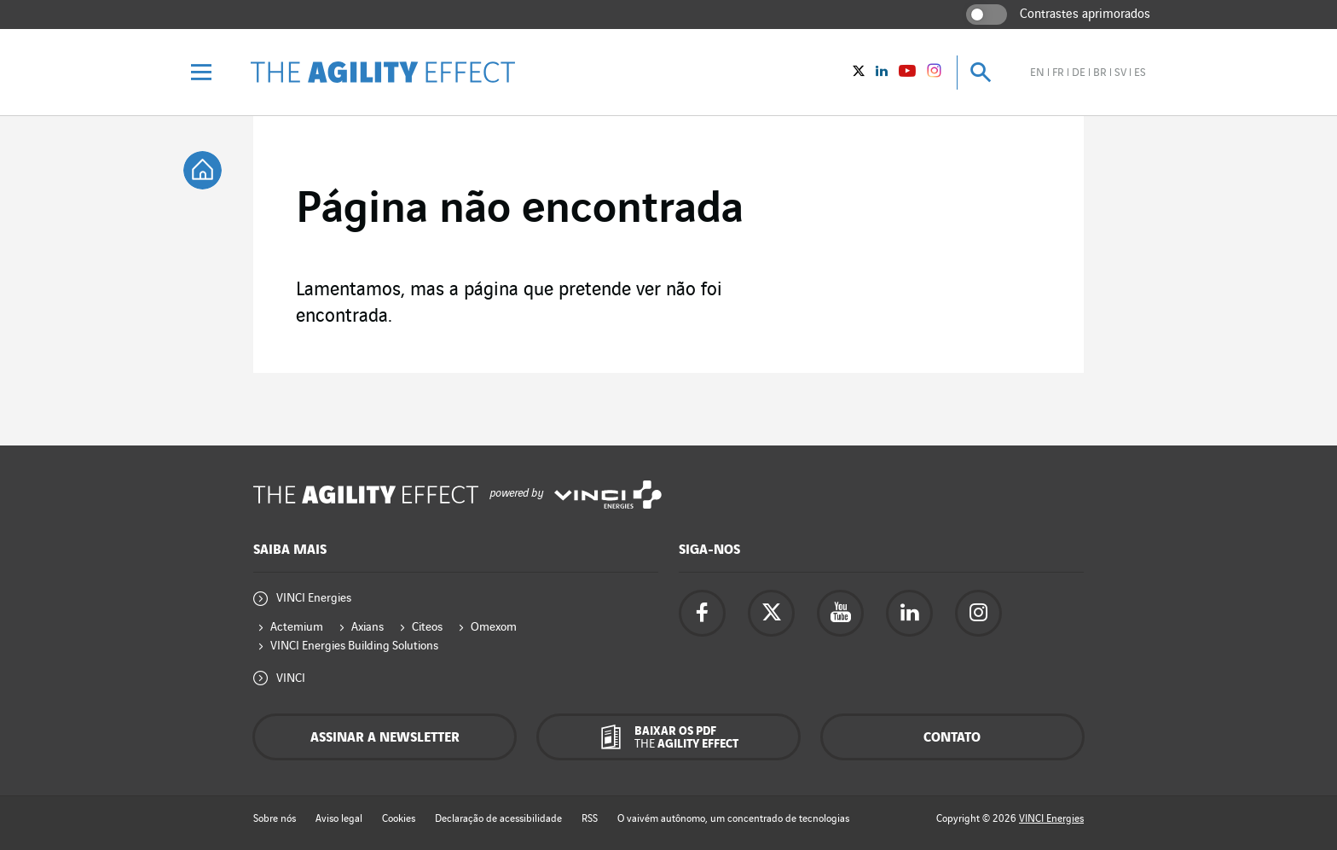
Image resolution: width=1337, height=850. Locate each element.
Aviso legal (338, 818)
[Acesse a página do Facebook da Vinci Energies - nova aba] (702, 613)
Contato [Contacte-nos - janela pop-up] (952, 738)
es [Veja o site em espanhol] (1140, 73)
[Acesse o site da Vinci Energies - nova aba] (608, 494)
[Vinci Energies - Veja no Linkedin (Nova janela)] (882, 73)
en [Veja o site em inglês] (1037, 73)
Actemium (296, 626)
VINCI (290, 678)
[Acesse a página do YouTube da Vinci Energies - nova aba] (840, 613)
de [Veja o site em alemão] (1078, 73)
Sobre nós (274, 818)
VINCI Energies (313, 597)
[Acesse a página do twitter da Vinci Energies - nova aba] (771, 613)
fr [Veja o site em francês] (1058, 73)
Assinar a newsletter (385, 738)
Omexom (494, 626)
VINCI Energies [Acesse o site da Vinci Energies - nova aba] (1051, 818)
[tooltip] (202, 170)
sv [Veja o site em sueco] (1120, 73)
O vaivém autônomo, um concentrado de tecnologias (733, 818)
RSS (590, 818)
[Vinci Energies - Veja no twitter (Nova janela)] (859, 73)
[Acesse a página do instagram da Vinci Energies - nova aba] (978, 613)
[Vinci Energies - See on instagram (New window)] (934, 73)
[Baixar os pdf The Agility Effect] (668, 736)
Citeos (427, 626)
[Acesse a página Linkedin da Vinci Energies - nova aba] (909, 613)
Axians (367, 626)
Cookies (398, 818)
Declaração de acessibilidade (498, 818)
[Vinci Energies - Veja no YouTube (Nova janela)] (907, 73)
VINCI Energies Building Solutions (354, 645)
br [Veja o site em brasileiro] (1100, 73)
